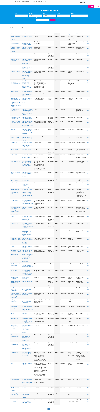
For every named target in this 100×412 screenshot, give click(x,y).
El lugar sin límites (15, 230)
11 (51, 409)
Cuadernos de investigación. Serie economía (15, 327)
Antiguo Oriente (14, 149)
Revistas (17, 1)
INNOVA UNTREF (14, 154)
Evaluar (12, 246)
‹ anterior (33, 409)
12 (54, 409)
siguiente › (67, 409)
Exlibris (12, 216)
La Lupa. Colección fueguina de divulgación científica (15, 82)
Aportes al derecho (15, 53)
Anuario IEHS (14, 270)
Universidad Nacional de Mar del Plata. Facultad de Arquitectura (27, 163)
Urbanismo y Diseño (26, 165)
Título (16, 13)
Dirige (69, 34)
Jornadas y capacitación (39, 1)
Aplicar (53, 20)
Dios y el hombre (14, 91)
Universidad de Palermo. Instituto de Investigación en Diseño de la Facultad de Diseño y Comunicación (27, 241)
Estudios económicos (15, 71)
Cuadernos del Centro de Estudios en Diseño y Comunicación (16, 240)
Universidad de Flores (26, 53)
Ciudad (58, 13)
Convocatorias (26, 1)
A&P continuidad (14, 182)
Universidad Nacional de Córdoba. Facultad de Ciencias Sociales (27, 354)
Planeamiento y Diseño (27, 187)
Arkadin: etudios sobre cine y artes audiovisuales (16, 289)
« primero (27, 409)
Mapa (98, 6)
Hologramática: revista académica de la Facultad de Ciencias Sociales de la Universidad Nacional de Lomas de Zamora (16, 102)
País (44, 13)
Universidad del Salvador (27, 281)
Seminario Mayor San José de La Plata (27, 94)
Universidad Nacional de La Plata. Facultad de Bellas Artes (27, 289)
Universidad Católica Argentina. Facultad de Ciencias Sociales (27, 67)
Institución (73, 13)
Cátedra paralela (14, 200)
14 (60, 409)
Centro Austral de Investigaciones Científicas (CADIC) (26, 82)
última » (73, 409)
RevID (12, 363)
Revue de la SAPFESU (15, 223)
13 (57, 409)
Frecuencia (38, 17)
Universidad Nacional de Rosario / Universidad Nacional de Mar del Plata (27, 202)
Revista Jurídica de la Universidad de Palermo (15, 38)
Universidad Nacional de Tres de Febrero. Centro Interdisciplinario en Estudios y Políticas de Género (27, 233)
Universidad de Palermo (27, 36)
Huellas (12, 313)
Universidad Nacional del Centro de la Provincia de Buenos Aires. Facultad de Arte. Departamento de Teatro (27, 112)
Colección (13, 66)
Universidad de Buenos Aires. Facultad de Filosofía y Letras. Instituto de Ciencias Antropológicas (27, 337)
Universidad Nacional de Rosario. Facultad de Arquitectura (27, 184)
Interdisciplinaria (14, 318)
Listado (92, 6)
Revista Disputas (14, 352)
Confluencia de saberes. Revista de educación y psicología (16, 137)
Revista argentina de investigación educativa (15, 389)
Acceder (82, 2)
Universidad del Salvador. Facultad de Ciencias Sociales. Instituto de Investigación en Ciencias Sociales (27, 124)
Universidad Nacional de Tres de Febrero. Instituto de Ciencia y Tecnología (27, 156)
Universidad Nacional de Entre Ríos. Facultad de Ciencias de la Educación (27, 49)
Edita (77, 34)
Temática (31, 13)
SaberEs (13, 129)
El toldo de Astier (14, 142)
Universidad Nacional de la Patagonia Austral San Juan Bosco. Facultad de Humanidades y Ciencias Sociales (27, 382)
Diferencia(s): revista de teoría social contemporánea (15, 394)
